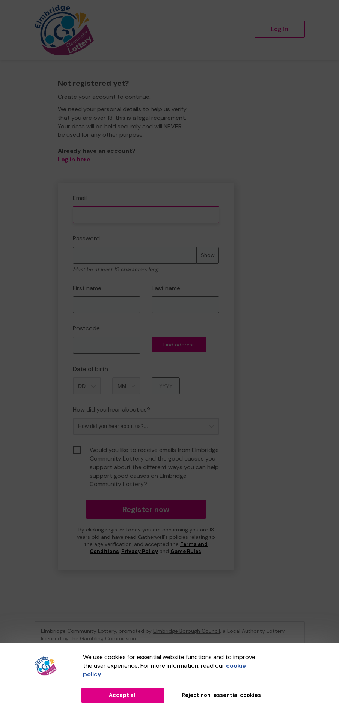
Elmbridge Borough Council (186, 631)
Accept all (123, 695)
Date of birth (90, 369)
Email (80, 198)
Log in (279, 29)
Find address (179, 344)
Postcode (86, 328)
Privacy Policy (139, 551)
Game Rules (185, 551)
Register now (145, 509)
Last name (166, 288)
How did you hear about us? (111, 409)
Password (86, 238)
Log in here (74, 159)
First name (87, 288)
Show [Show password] (208, 255)
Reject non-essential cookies (221, 695)
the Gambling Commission (103, 638)
